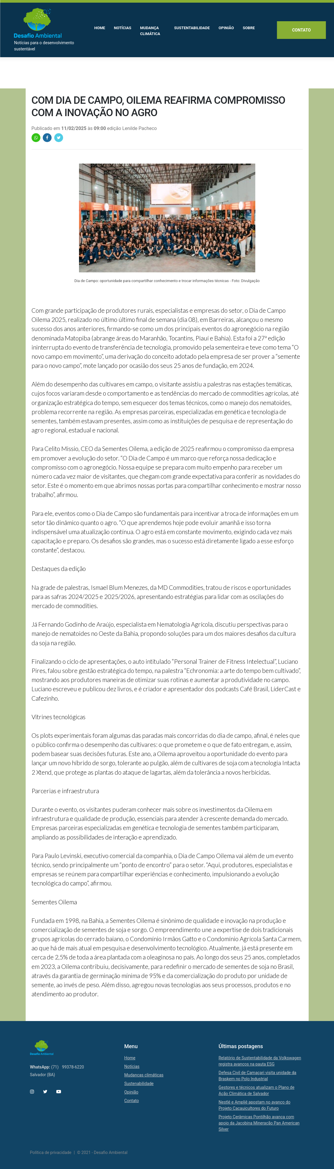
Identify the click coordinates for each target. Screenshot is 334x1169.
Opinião (131, 1092)
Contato (301, 30)
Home (129, 1058)
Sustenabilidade (139, 1083)
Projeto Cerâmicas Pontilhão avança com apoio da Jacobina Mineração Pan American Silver (259, 1123)
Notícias (131, 1066)
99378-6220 (73, 1067)
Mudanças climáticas (143, 1075)
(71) (54, 1067)
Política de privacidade (51, 1152)
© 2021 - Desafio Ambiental (102, 1152)
